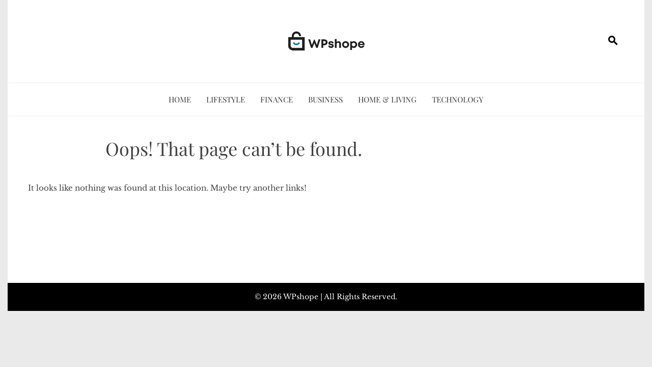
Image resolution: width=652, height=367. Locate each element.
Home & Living (387, 99)
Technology (457, 99)
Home (180, 99)
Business (325, 99)
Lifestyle (225, 99)
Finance (276, 99)
